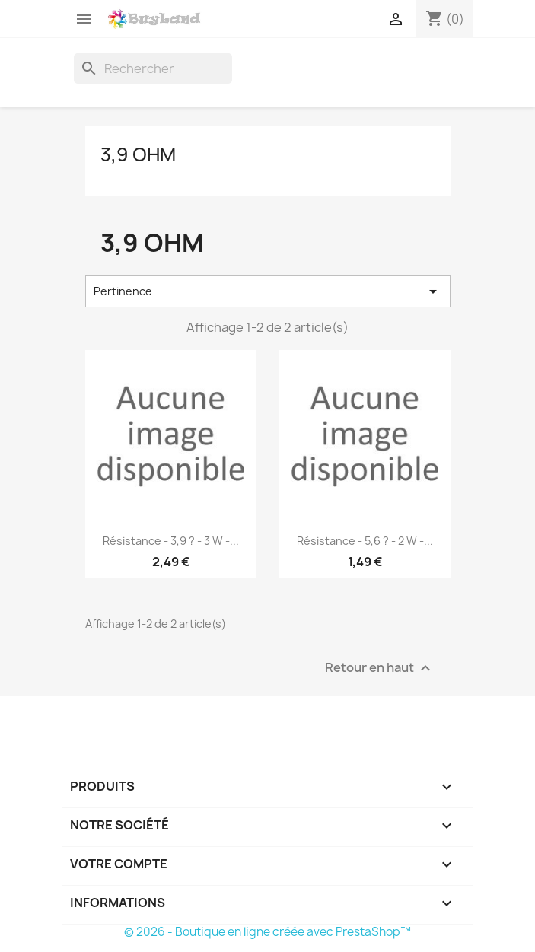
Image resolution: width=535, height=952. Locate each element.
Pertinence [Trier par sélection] (268, 291)
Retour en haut (380, 667)
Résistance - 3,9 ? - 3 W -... (171, 540)
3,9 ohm (138, 154)
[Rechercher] (153, 68)
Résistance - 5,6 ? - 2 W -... (365, 540)
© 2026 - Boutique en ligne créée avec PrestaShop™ (267, 932)
